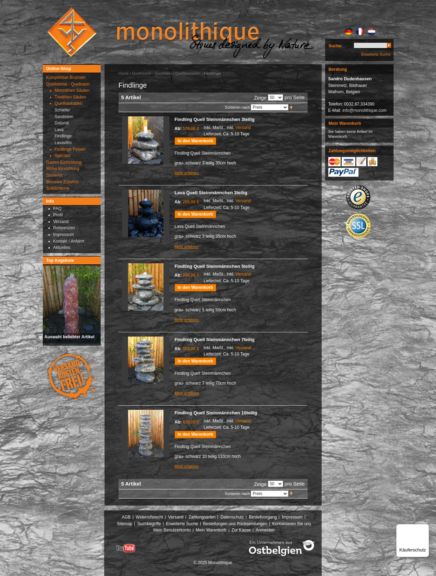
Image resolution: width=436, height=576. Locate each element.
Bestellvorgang (263, 517)
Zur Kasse (241, 530)
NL (372, 31)
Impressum (292, 517)
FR (360, 31)
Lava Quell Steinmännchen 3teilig (211, 192)
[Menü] (425, 528)
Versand (243, 127)
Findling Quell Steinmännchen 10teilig (216, 412)
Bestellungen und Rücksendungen (235, 523)
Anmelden (265, 530)
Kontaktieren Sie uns (291, 523)
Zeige (260, 98)
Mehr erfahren (187, 173)
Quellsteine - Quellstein (152, 73)
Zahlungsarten (202, 517)
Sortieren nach (237, 107)
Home (124, 73)
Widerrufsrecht (149, 517)
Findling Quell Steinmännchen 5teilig (215, 266)
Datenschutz (232, 517)
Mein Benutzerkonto (172, 530)
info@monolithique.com (364, 110)
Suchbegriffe (149, 523)
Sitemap (124, 523)
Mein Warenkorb (211, 530)
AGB (126, 517)
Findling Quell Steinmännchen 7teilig (215, 339)
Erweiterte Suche (376, 54)
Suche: (336, 45)
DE (348, 31)
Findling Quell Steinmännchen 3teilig (215, 119)
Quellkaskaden (188, 73)
